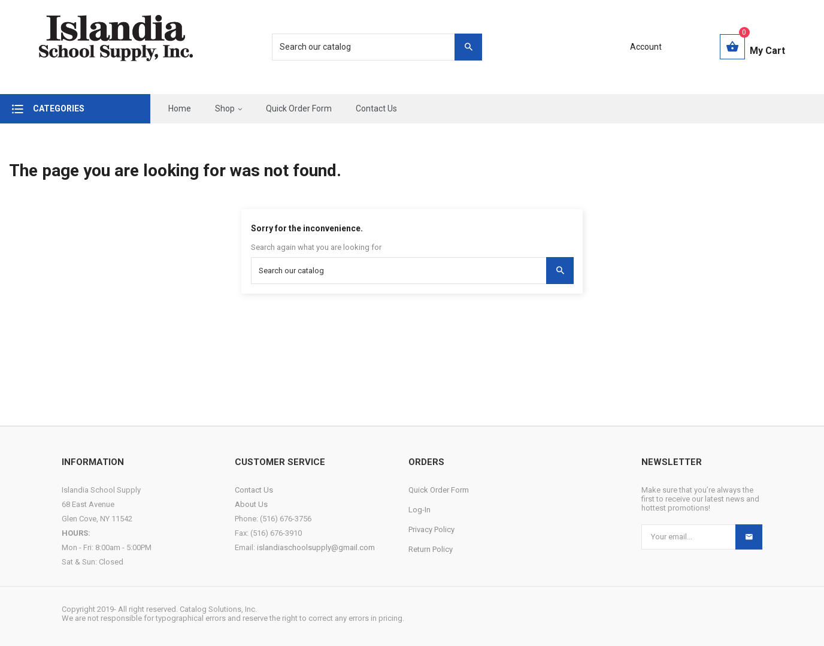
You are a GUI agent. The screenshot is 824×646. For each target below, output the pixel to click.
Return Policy (430, 549)
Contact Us (254, 489)
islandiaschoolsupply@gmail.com (316, 547)
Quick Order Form (438, 489)
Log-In (419, 509)
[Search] (370, 47)
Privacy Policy (431, 529)
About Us (251, 504)
